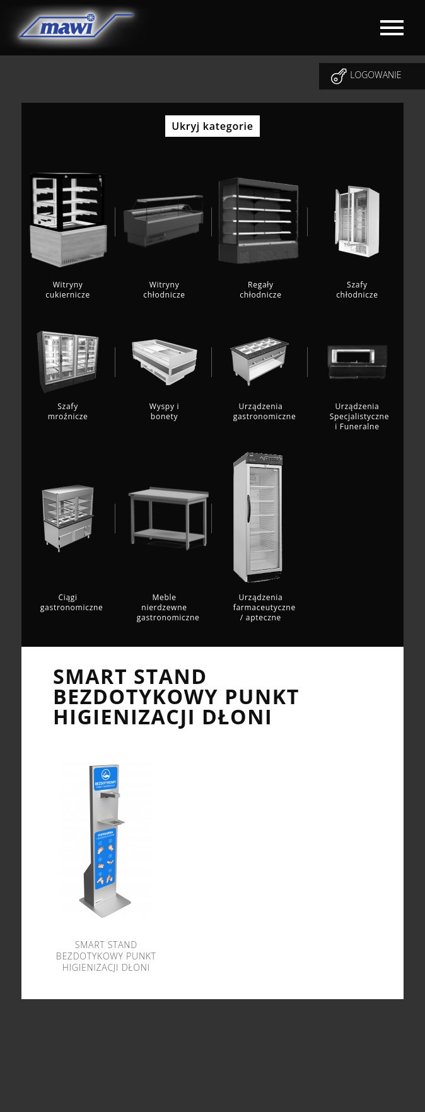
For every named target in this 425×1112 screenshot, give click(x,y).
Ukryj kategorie (212, 126)
